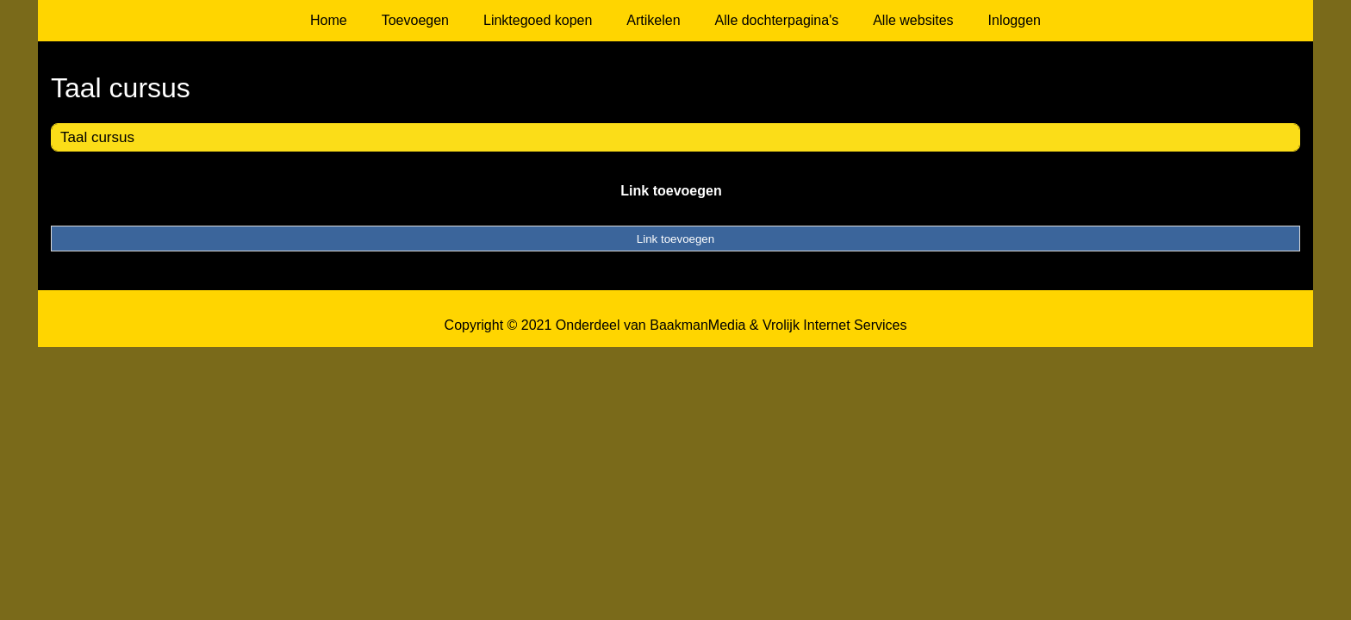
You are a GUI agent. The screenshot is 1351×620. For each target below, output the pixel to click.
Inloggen (1014, 20)
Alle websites (913, 20)
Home (328, 20)
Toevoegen (415, 20)
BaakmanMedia (697, 325)
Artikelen (653, 20)
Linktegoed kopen (537, 20)
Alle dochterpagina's (777, 20)
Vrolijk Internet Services (834, 325)
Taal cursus (97, 137)
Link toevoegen (670, 190)
